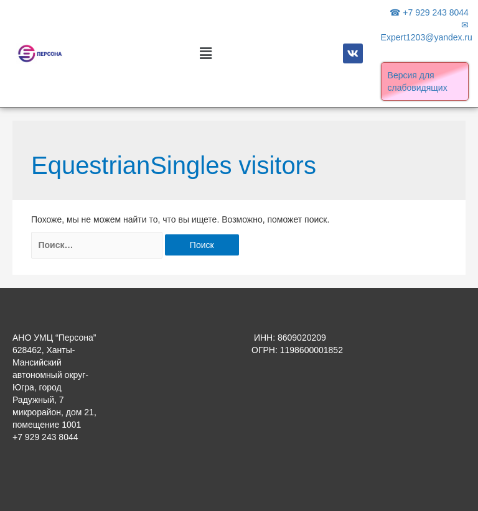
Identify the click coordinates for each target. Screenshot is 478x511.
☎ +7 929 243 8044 (429, 12)
